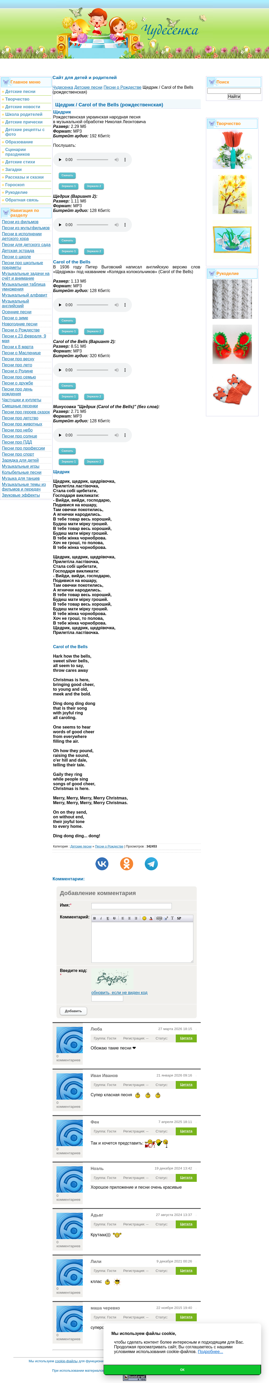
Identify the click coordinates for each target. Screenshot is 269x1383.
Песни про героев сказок (26, 412)
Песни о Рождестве (21, 330)
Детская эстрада (18, 250)
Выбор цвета (151, 918)
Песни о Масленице (21, 353)
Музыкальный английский (15, 303)
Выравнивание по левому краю (123, 918)
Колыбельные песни (22, 472)
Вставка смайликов (144, 918)
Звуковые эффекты (21, 495)
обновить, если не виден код (119, 992)
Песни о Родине (17, 371)
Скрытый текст (159, 918)
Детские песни (80, 846)
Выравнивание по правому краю (136, 918)
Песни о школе (16, 256)
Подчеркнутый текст (108, 918)
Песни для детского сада (26, 244)
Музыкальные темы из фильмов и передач (24, 486)
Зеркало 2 (94, 186)
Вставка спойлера (179, 918)
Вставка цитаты (166, 918)
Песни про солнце (19, 436)
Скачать (67, 175)
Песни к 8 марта (17, 347)
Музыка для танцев (21, 478)
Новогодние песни (20, 324)
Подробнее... (210, 1351)
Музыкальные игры (20, 466)
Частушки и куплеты (21, 400)
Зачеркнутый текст (114, 918)
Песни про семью (19, 377)
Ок (182, 1370)
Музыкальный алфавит (24, 295)
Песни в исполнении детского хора (22, 236)
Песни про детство (20, 418)
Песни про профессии (23, 448)
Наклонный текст (101, 918)
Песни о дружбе (17, 383)
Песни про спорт (18, 454)
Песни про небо (17, 430)
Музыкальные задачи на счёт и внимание (26, 275)
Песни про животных (22, 424)
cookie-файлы (66, 1361)
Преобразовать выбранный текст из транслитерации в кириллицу (172, 918)
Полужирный (95, 918)
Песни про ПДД (17, 442)
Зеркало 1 (68, 186)
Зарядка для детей (20, 460)
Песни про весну (18, 359)
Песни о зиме (15, 318)
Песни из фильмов (20, 222)
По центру (129, 918)
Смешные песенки (20, 406)
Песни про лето (17, 365)
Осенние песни (17, 312)
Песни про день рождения (17, 391)
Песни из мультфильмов (26, 228)
